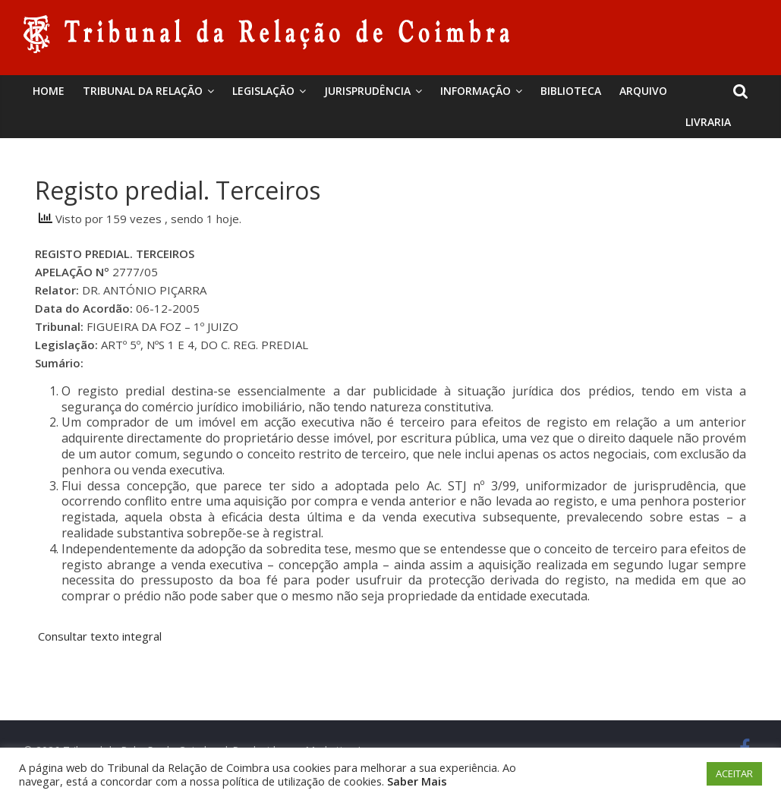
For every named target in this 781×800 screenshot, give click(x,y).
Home (49, 90)
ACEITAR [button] (734, 773)
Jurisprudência (367, 90)
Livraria (708, 122)
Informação (475, 90)
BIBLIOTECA (570, 90)
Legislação (263, 90)
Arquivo (643, 90)
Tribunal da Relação (143, 90)
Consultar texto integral (98, 636)
